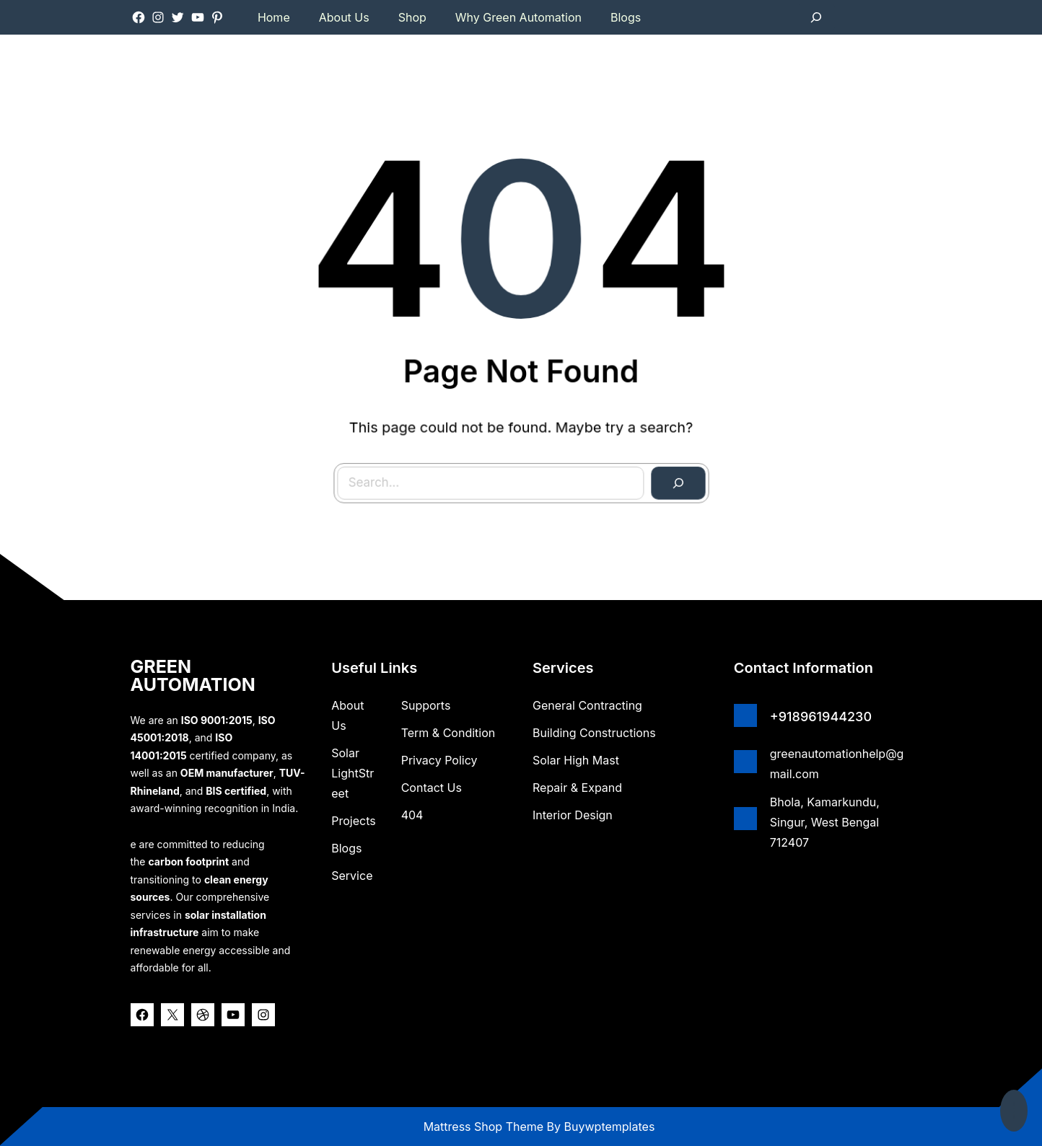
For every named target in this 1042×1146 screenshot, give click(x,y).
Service (351, 875)
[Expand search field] (816, 17)
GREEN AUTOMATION (193, 675)
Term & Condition (448, 733)
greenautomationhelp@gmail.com (837, 763)
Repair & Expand (577, 787)
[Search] (664, 468)
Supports (426, 705)
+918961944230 (821, 716)
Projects (353, 821)
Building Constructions (594, 733)
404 (412, 815)
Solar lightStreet (352, 773)
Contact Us (431, 787)
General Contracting (587, 705)
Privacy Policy (439, 760)
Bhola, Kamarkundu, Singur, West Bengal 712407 (825, 822)
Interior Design (573, 815)
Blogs (346, 848)
